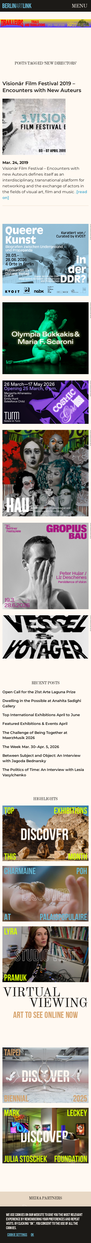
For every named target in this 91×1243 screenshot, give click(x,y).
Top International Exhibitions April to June (41, 714)
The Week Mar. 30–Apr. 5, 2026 (30, 746)
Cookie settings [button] (17, 1235)
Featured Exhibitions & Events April (34, 723)
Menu (79, 6)
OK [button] (32, 1235)
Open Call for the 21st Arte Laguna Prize (38, 692)
